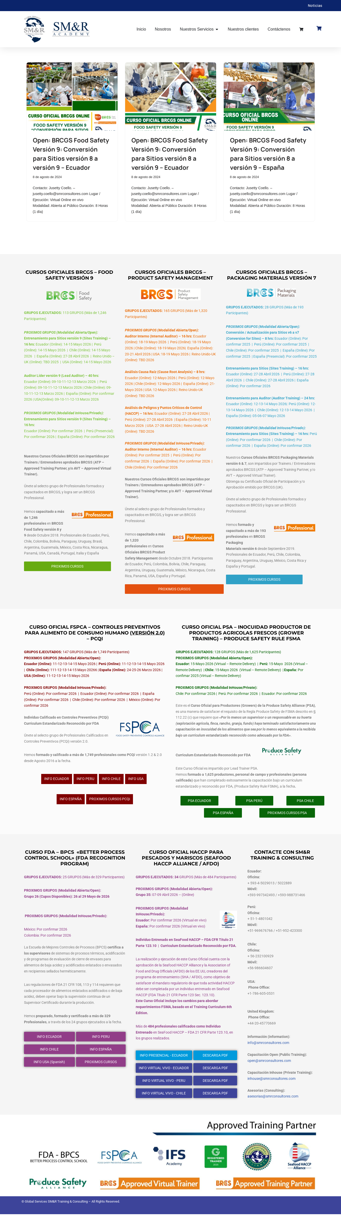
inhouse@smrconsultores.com (271, 1084)
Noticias (315, 5)
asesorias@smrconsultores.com (272, 1102)
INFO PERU (85, 782)
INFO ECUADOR (56, 782)
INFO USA (136, 782)
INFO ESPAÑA (71, 803)
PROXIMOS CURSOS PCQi (109, 803)
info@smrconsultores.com (268, 1048)
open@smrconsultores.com (269, 1066)
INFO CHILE (111, 782)
